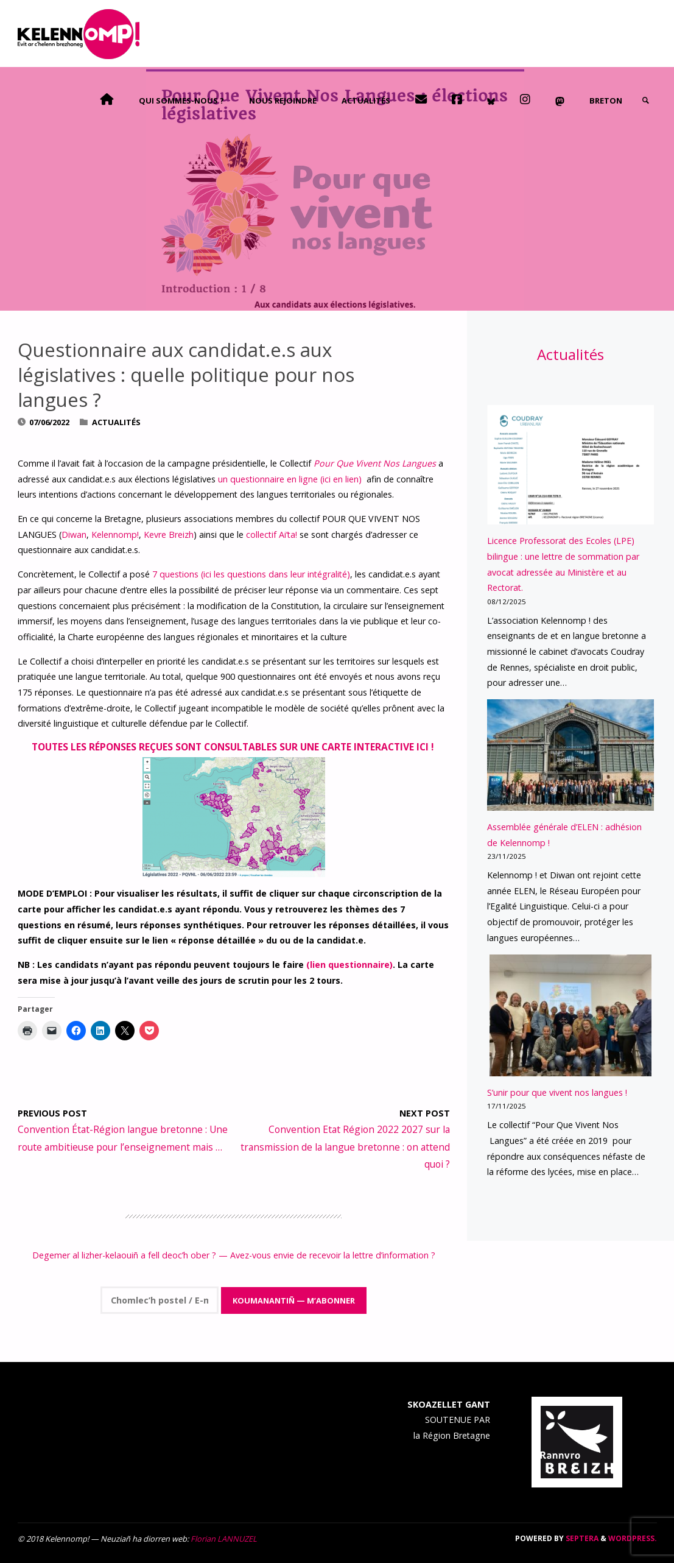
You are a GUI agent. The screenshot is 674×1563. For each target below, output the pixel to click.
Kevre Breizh (169, 534)
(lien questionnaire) (349, 964)
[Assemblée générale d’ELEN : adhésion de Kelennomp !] (570, 754)
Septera (581, 1538)
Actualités (116, 422)
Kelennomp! (115, 534)
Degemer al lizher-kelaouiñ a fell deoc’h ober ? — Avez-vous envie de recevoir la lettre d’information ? (233, 1255)
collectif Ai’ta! (273, 534)
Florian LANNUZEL (224, 1538)
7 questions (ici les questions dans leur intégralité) (251, 574)
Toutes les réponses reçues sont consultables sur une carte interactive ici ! (234, 746)
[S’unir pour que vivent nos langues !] (571, 1015)
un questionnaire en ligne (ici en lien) (291, 479)
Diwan (73, 534)
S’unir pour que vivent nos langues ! (557, 1092)
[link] (645, 100)
